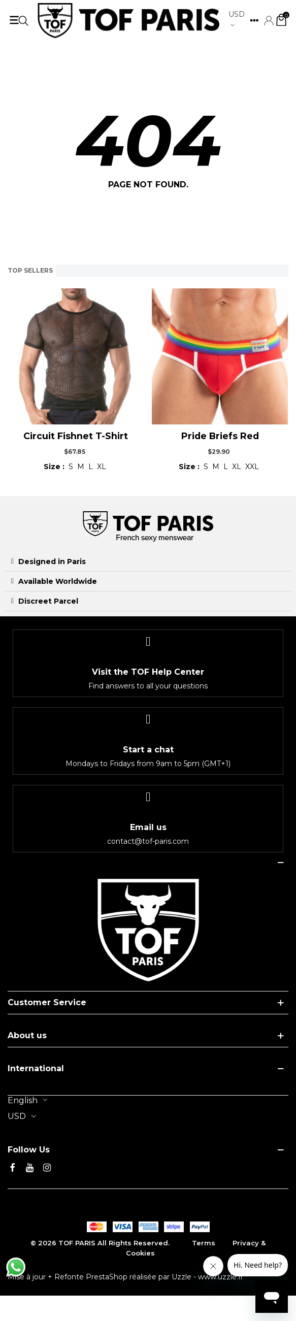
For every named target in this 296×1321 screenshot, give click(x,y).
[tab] (148, 562)
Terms (203, 1243)
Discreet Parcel (48, 601)
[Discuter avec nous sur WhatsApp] (15, 1267)
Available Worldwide (57, 581)
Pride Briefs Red (220, 436)
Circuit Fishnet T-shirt (75, 436)
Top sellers (30, 270)
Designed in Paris (52, 561)
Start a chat (148, 749)
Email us (148, 827)
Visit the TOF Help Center (148, 672)
